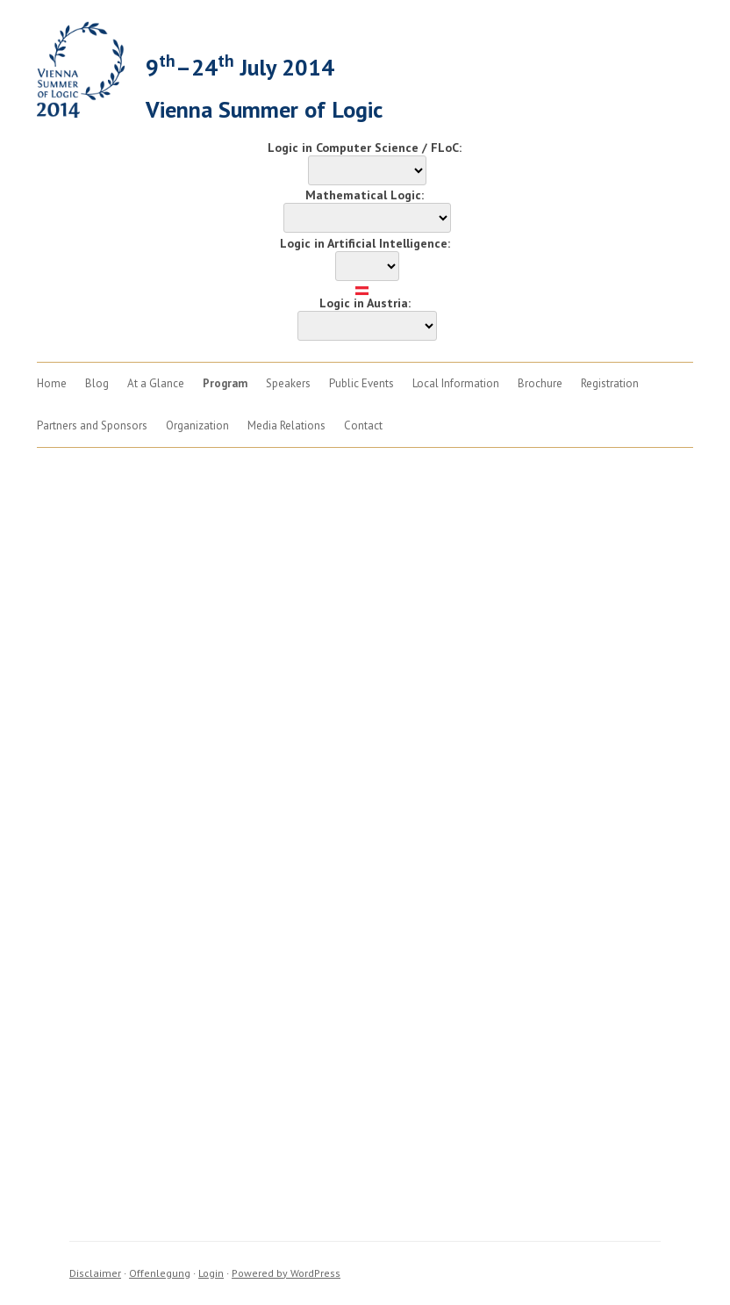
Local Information (455, 383)
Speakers (288, 383)
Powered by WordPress (286, 1273)
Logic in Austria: (365, 303)
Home (52, 383)
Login (211, 1273)
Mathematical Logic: (364, 195)
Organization (197, 425)
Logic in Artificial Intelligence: (365, 243)
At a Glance (155, 383)
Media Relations (286, 425)
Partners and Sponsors (92, 425)
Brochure (540, 383)
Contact (363, 425)
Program (225, 383)
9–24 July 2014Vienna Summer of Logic (264, 86)
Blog (97, 383)
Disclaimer (95, 1273)
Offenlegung (159, 1273)
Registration (610, 383)
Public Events (361, 383)
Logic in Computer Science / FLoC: (365, 147)
